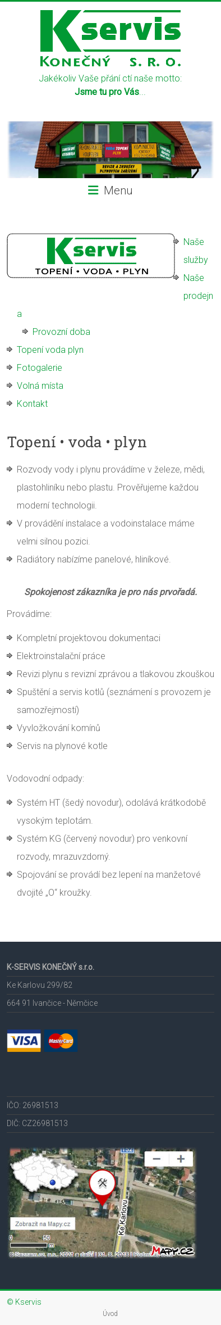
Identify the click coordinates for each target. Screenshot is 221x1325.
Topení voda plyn (50, 349)
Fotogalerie (39, 367)
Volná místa (40, 385)
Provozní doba (61, 331)
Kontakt (32, 403)
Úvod (110, 1314)
